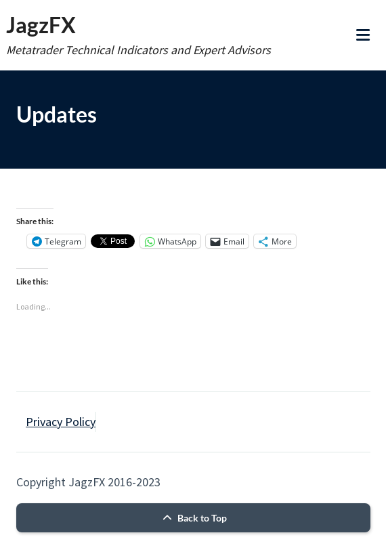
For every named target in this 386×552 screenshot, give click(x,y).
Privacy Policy (60, 421)
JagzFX (41, 25)
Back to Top (193, 518)
